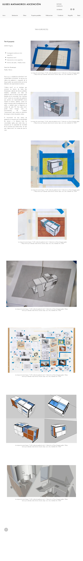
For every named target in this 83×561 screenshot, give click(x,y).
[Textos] (79, 15)
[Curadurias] (60, 15)
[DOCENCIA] (59, 9)
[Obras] (24, 15)
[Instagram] (71, 9)
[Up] (6, 530)
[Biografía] (70, 15)
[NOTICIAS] (59, 4)
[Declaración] (15, 15)
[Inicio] (4, 15)
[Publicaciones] (49, 15)
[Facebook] (73, 9)
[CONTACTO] (59, 6)
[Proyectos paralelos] (36, 15)
